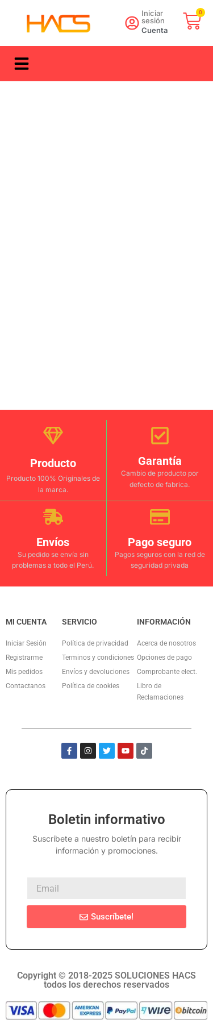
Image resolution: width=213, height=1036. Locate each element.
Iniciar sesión (153, 17)
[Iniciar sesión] (132, 23)
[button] (22, 64)
